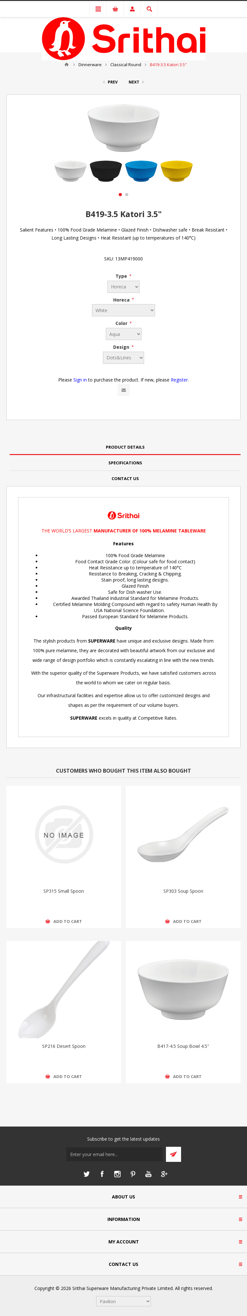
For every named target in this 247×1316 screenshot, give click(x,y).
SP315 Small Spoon (63, 891)
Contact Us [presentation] (125, 478)
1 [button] (120, 194)
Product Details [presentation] (125, 447)
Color (122, 323)
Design (122, 347)
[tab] (125, 447)
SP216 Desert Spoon (64, 1046)
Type (121, 276)
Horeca (122, 299)
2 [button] (126, 194)
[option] (70, 171)
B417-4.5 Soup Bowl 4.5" (183, 1046)
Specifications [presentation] (125, 463)
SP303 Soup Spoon (183, 891)
